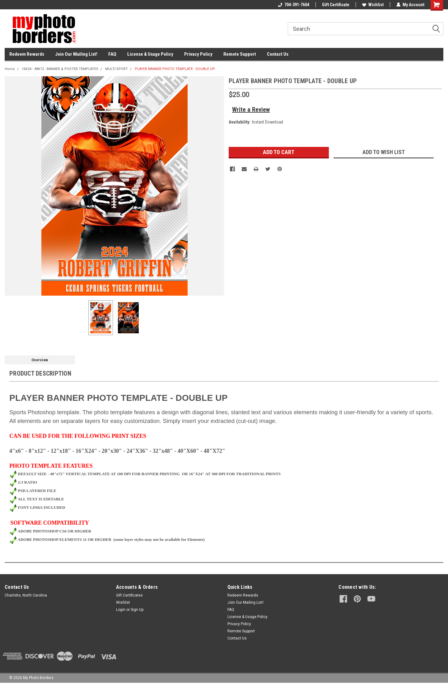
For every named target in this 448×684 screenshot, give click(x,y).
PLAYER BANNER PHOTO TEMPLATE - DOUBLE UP (175, 69)
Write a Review (251, 109)
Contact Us (277, 54)
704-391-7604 (293, 4)
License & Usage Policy (150, 54)
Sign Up (137, 609)
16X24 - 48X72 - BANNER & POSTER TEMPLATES (60, 69)
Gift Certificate (335, 4)
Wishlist (373, 4)
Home (10, 69)
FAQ (112, 54)
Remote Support (239, 54)
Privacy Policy (198, 54)
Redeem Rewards (26, 54)
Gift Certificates (129, 595)
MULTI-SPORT (116, 69)
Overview (39, 360)
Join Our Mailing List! (76, 54)
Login (120, 609)
